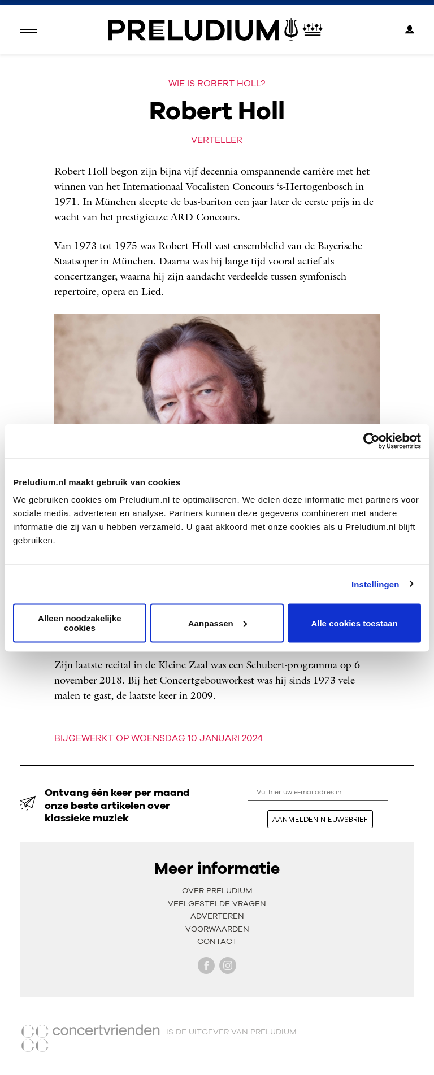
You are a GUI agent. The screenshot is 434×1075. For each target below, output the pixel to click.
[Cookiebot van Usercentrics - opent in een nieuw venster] (371, 440)
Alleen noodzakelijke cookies (79, 623)
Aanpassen (217, 623)
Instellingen (375, 584)
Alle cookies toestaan (354, 623)
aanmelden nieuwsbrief (320, 819)
